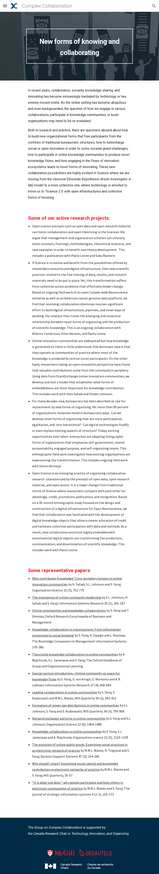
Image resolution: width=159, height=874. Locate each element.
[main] (79, 46)
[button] (5, 6)
